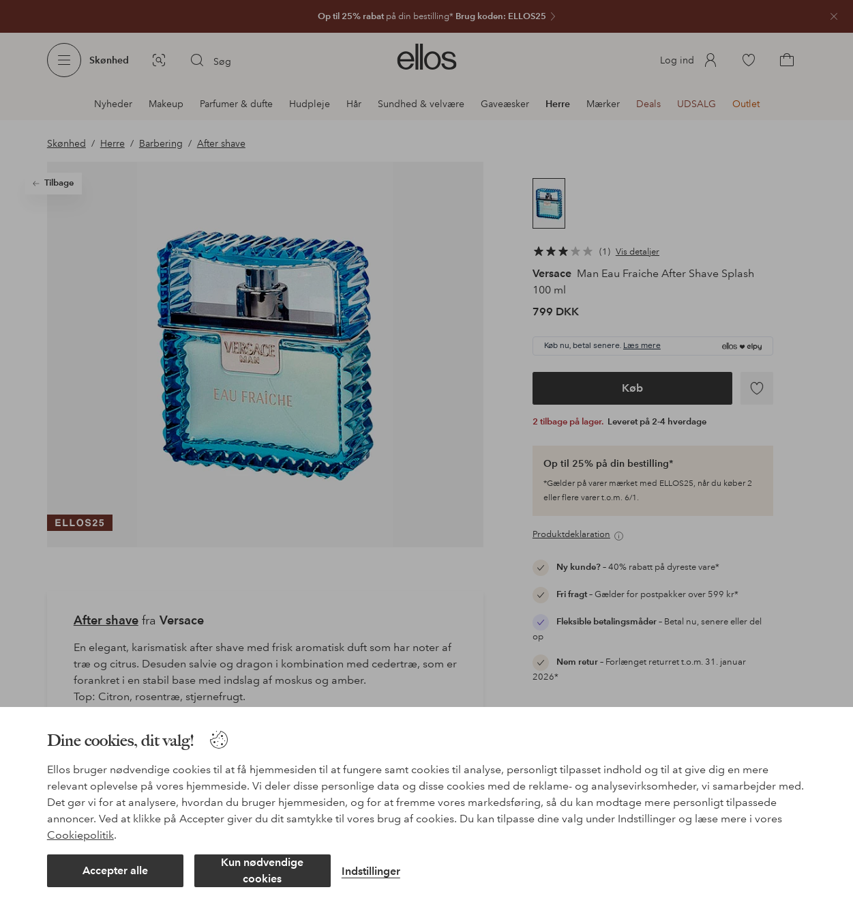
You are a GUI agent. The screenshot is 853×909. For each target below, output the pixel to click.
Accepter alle (115, 870)
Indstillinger (371, 871)
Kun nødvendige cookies (262, 870)
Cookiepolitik (80, 834)
